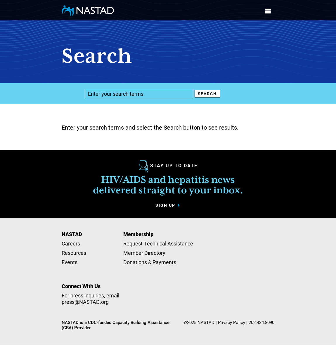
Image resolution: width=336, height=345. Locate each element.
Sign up (165, 205)
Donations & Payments (149, 262)
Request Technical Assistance (158, 243)
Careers (71, 243)
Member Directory (144, 252)
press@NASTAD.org (85, 301)
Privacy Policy (231, 322)
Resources (74, 252)
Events (69, 262)
